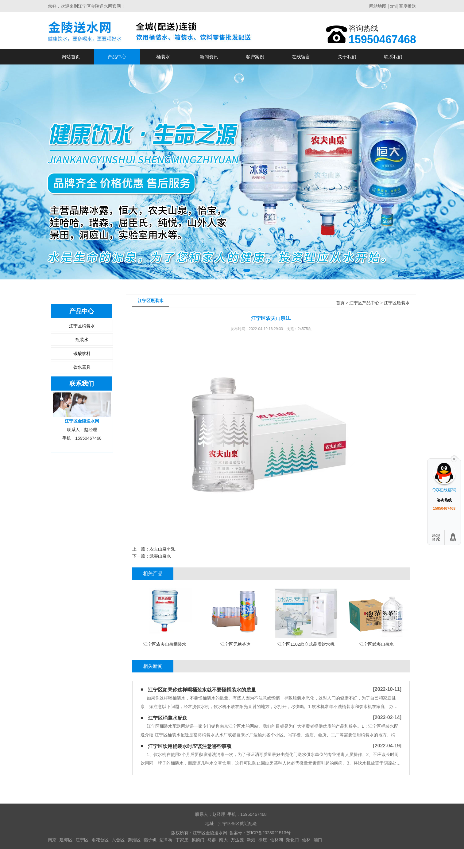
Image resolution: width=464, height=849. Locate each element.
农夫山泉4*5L (162, 549)
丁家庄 (182, 839)
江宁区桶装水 (82, 325)
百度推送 (407, 6)
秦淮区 (134, 839)
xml (393, 6)
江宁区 (81, 839)
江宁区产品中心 (364, 303)
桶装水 (163, 56)
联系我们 (393, 56)
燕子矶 (150, 839)
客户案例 (255, 56)
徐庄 (262, 839)
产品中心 (117, 56)
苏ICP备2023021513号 (268, 832)
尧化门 (292, 839)
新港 (251, 839)
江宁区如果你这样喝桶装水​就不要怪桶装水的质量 (202, 689)
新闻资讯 (209, 56)
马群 (211, 839)
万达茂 (237, 839)
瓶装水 (81, 339)
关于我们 (347, 56)
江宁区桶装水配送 (167, 718)
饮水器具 (82, 367)
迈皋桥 (166, 839)
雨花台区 (100, 839)
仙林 (306, 839)
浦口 (318, 839)
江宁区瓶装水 (397, 303)
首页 (340, 303)
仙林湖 (276, 839)
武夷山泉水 (160, 556)
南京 (52, 839)
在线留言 (301, 56)
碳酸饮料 (82, 353)
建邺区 (66, 839)
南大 (223, 839)
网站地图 (377, 6)
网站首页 (71, 56)
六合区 (118, 839)
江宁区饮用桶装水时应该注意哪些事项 (189, 746)
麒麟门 (197, 839)
